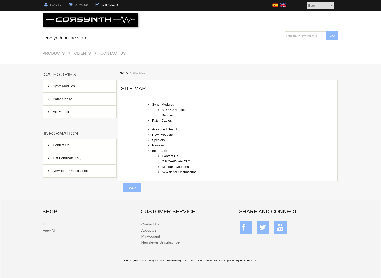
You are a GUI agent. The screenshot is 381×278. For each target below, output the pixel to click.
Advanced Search (165, 129)
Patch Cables (79, 99)
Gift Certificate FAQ (64, 158)
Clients (82, 53)
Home (124, 72)
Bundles (168, 115)
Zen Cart (188, 260)
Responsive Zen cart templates (216, 260)
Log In (52, 5)
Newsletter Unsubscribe (68, 171)
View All (49, 230)
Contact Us (113, 53)
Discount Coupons (175, 167)
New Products (162, 134)
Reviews (158, 145)
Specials (158, 140)
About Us (148, 230)
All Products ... (61, 112)
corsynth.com (156, 260)
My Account (150, 236)
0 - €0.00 (78, 5)
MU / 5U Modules (174, 110)
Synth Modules (79, 86)
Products (54, 53)
